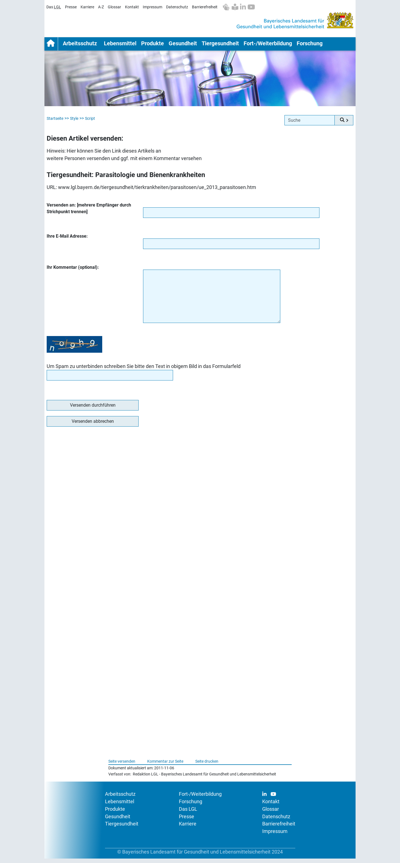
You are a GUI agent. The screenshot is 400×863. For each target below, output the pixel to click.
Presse (71, 7)
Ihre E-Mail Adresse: (67, 240)
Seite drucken (206, 765)
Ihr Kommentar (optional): (73, 271)
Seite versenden (121, 765)
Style (74, 123)
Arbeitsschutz (80, 45)
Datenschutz (177, 7)
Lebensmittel (120, 45)
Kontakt (132, 7)
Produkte (152, 45)
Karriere (87, 7)
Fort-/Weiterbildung (268, 45)
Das (53, 7)
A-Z (101, 7)
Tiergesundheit (220, 45)
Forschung (309, 45)
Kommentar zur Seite (165, 765)
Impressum (152, 7)
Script (90, 123)
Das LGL (188, 813)
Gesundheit (183, 45)
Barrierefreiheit (205, 7)
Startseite (51, 46)
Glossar (114, 7)
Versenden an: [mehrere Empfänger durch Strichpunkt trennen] (89, 213)
